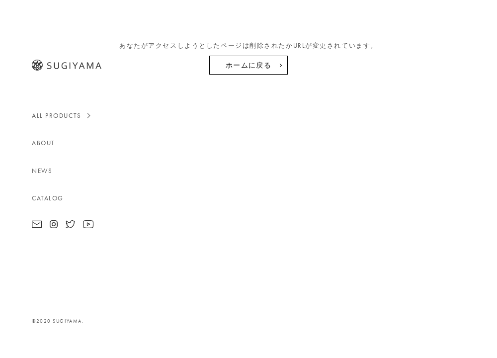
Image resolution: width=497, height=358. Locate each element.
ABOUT (43, 143)
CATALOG (48, 198)
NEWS (42, 171)
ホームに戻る (248, 65)
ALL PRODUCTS (57, 115)
